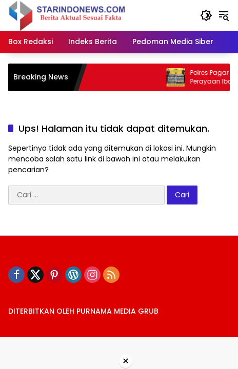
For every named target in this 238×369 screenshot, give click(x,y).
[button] (206, 15)
